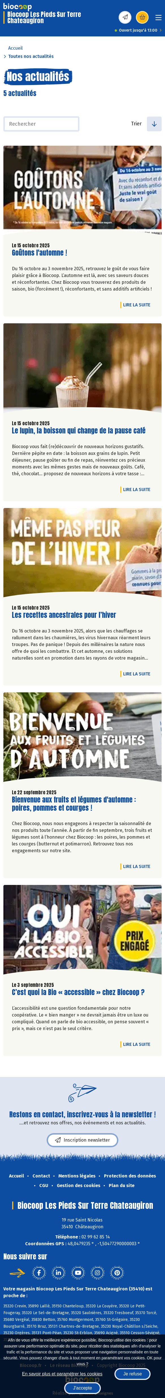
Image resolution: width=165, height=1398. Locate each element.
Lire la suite (138, 304)
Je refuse (132, 1373)
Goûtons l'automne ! (39, 253)
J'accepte (82, 1388)
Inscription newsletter (82, 1140)
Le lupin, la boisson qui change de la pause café (79, 431)
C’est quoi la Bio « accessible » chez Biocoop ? (78, 992)
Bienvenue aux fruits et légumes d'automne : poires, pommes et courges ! (74, 804)
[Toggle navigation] (158, 19)
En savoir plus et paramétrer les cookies (62, 1373)
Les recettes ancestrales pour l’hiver (64, 615)
